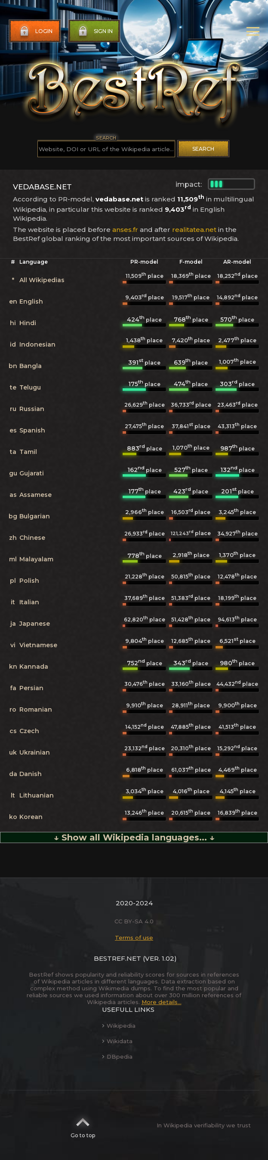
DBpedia (117, 1056)
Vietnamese (38, 645)
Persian (31, 688)
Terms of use (134, 937)
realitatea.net (194, 229)
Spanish (32, 430)
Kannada (33, 666)
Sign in (95, 31)
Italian (29, 602)
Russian (31, 409)
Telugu (30, 387)
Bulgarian (34, 516)
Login (35, 31)
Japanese (34, 623)
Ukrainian (34, 752)
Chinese (32, 538)
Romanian (35, 709)
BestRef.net (117, 958)
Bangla (30, 366)
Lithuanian (36, 795)
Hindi (27, 323)
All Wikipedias (42, 280)
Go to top (82, 1125)
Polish (29, 581)
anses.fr (125, 229)
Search (203, 149)
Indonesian (37, 344)
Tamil (28, 452)
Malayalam (36, 559)
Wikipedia (119, 1025)
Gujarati (31, 473)
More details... (162, 1002)
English (31, 301)
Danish (30, 774)
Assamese (35, 495)
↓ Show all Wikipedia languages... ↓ (134, 837)
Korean (31, 817)
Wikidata (117, 1041)
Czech (29, 731)
